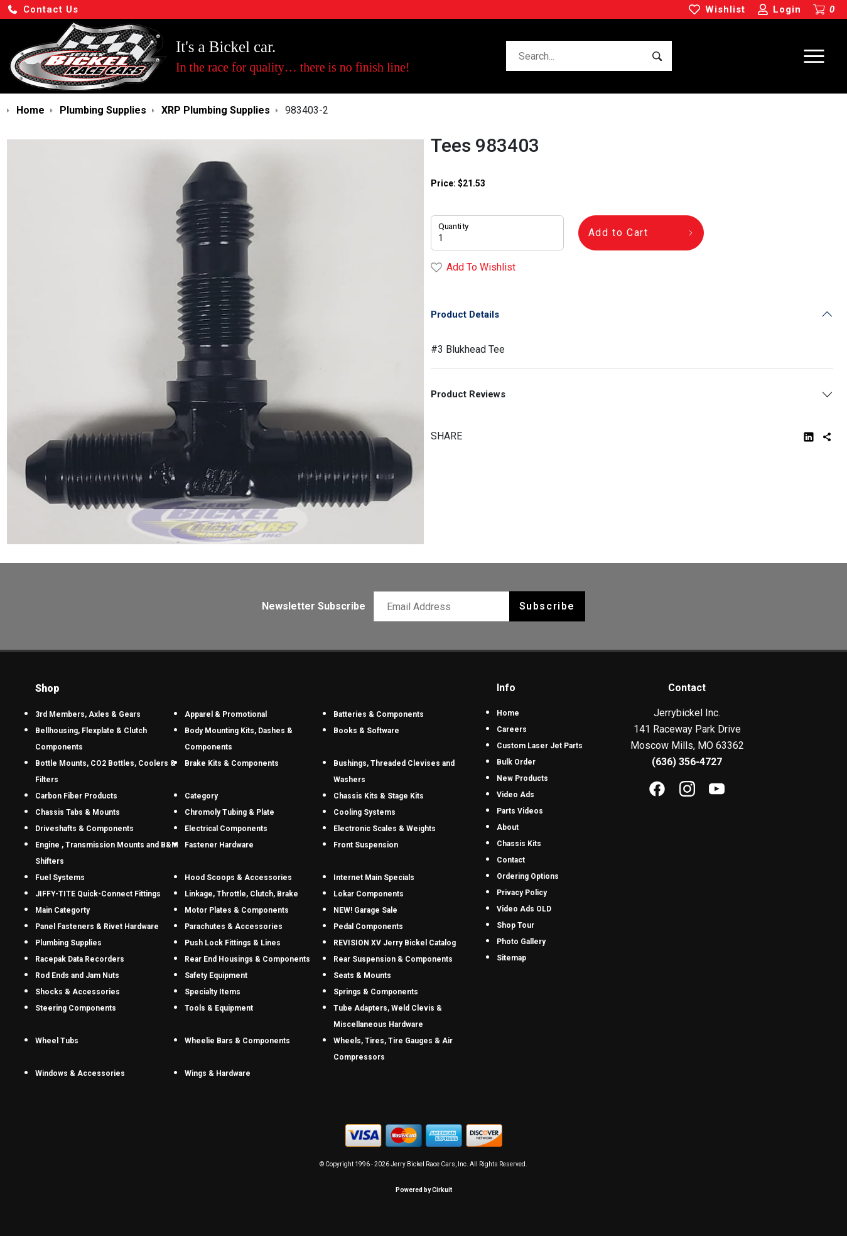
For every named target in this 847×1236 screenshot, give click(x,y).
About (508, 827)
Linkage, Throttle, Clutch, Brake (241, 893)
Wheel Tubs (56, 1040)
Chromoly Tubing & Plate (229, 812)
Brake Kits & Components (232, 763)
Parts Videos (520, 811)
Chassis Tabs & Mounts (77, 812)
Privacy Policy (522, 892)
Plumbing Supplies (68, 942)
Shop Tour (515, 925)
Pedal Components (368, 926)
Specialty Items (212, 991)
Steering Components (75, 1008)
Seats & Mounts (362, 975)
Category (201, 796)
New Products (522, 778)
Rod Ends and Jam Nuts (77, 975)
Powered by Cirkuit (424, 1189)
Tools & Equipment (219, 1008)
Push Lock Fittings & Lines (233, 942)
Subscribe (547, 606)
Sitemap (511, 958)
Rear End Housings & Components (247, 959)
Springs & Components (375, 991)
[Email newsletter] (444, 606)
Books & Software (366, 730)
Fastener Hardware (219, 845)
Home (508, 713)
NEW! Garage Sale (365, 910)
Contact (511, 860)
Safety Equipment (216, 975)
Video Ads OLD (524, 909)
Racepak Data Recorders (79, 959)
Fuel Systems (60, 877)
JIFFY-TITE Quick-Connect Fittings (98, 893)
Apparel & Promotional (226, 714)
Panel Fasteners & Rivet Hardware (97, 926)
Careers (512, 729)
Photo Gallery (521, 941)
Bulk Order (516, 762)
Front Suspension (365, 845)
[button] (42, 10)
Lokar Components (368, 893)
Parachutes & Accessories (234, 926)
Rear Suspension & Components (393, 959)
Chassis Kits (519, 843)
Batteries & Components (378, 714)
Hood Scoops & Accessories (238, 877)
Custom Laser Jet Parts (540, 745)
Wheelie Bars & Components (237, 1040)
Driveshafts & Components (84, 828)
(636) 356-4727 (687, 762)
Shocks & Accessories (77, 991)
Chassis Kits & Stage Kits (378, 796)
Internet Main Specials (373, 877)
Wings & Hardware (218, 1073)
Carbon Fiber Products (76, 796)
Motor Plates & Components (237, 910)
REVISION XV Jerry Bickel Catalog (394, 942)
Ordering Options (528, 876)
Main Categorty (62, 910)
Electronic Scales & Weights (384, 828)
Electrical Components (226, 828)
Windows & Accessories (80, 1073)
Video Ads (515, 794)
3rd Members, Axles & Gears (88, 714)
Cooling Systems (364, 812)
